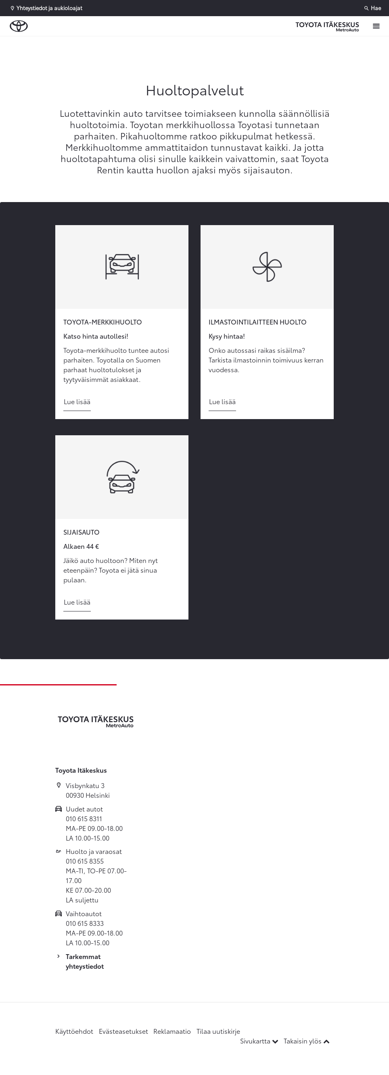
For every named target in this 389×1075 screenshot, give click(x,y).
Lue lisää (77, 401)
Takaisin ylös (307, 1040)
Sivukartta (260, 1040)
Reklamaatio (172, 1030)
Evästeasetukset (123, 1030)
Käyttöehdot (74, 1030)
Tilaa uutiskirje (218, 1030)
